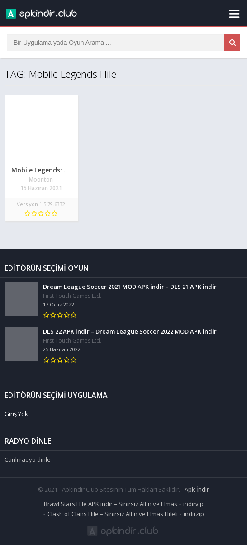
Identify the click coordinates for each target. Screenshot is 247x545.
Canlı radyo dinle (28, 459)
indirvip (193, 504)
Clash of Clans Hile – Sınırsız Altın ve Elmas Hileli (113, 514)
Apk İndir (197, 489)
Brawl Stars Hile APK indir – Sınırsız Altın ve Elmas (110, 504)
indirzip (194, 514)
